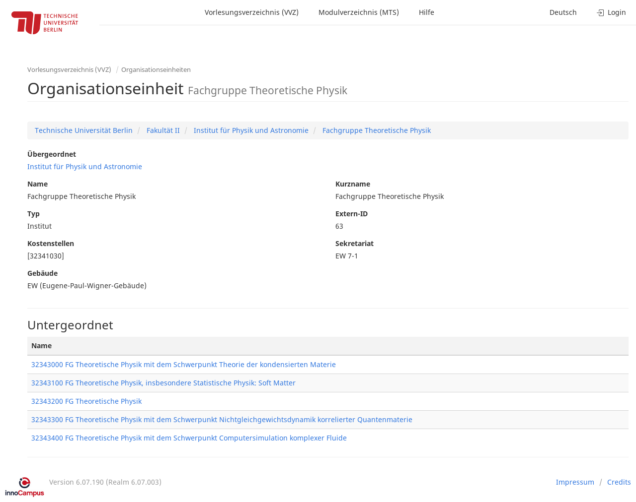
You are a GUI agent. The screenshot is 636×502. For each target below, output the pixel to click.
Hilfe (426, 12)
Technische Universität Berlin (84, 130)
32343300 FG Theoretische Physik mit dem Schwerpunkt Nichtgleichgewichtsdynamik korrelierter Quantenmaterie (221, 419)
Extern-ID (351, 213)
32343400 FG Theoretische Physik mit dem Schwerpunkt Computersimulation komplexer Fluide (189, 437)
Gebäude (42, 273)
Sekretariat (354, 243)
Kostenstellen (50, 243)
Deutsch (563, 12)
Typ (33, 213)
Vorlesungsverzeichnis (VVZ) (252, 12)
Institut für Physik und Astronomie (250, 130)
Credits (619, 482)
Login (611, 12)
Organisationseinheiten (156, 69)
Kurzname (352, 183)
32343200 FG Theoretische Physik (86, 401)
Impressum (575, 482)
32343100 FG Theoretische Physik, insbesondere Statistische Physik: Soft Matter (163, 382)
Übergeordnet (51, 154)
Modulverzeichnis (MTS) (358, 12)
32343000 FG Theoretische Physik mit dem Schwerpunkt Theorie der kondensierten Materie (183, 364)
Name (37, 183)
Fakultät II (162, 130)
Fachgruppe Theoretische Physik (375, 130)
